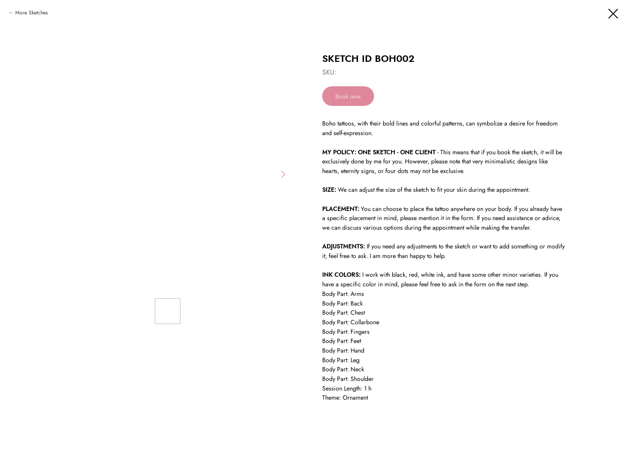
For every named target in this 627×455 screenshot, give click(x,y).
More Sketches (31, 13)
